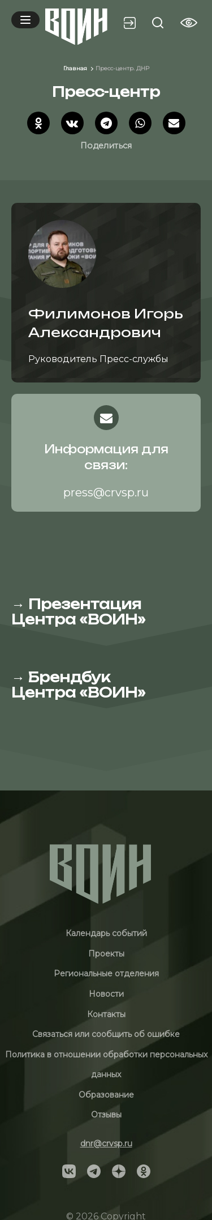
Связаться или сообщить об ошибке (106, 1034)
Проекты (106, 954)
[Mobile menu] (25, 19)
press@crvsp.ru (106, 492)
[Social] (69, 1171)
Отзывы (106, 1115)
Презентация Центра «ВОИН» (78, 611)
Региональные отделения (106, 973)
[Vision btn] (189, 23)
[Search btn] (158, 22)
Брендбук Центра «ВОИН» (78, 684)
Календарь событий (106, 933)
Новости (106, 994)
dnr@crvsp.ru (106, 1143)
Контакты (106, 1014)
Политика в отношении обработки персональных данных (106, 1064)
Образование (106, 1095)
